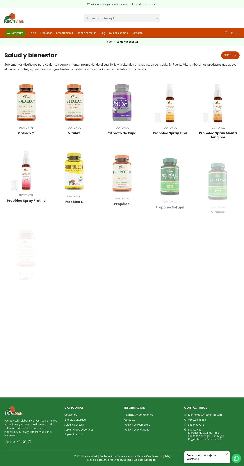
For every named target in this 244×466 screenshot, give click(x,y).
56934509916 (194, 424)
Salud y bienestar (74, 424)
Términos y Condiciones (138, 414)
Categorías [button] (15, 33)
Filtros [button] (230, 55)
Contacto (137, 33)
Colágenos (70, 414)
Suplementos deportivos (78, 429)
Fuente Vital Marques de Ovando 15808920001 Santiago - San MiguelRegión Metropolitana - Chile (204, 434)
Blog (102, 33)
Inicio (33, 33)
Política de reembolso (137, 424)
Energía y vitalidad (75, 419)
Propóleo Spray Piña (170, 133)
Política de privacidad (136, 429)
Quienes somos (118, 33)
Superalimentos (73, 434)
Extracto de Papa (122, 133)
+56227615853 (195, 419)
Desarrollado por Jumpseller (139, 459)
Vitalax (74, 133)
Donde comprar (86, 33)
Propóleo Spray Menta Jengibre (218, 135)
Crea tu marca (64, 33)
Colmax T (26, 133)
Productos (46, 33)
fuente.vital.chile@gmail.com (203, 414)
